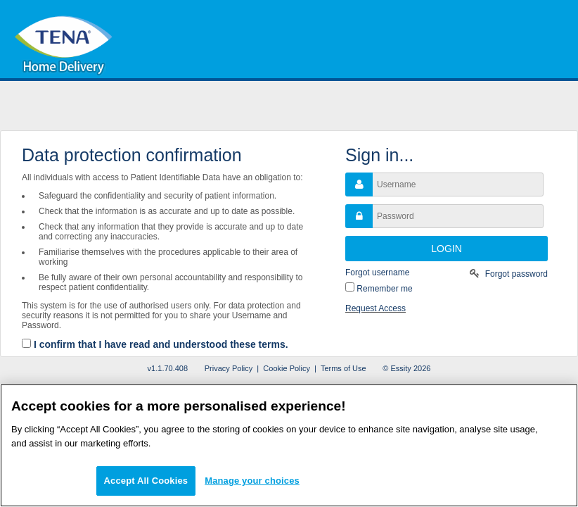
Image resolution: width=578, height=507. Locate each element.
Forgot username (377, 272)
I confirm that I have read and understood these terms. (161, 344)
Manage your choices (252, 480)
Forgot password (516, 274)
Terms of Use (343, 368)
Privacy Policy (228, 368)
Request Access (375, 308)
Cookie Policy (286, 368)
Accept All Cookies (146, 480)
